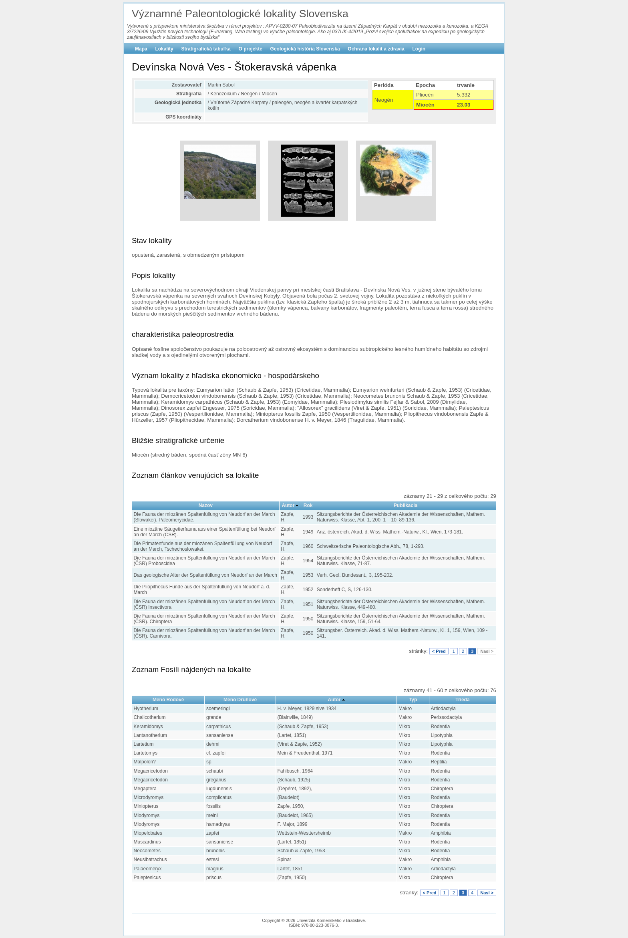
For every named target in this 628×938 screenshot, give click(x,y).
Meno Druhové (240, 699)
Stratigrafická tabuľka (205, 49)
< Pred (439, 651)
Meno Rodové (168, 699)
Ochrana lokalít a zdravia (376, 49)
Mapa (141, 49)
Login (418, 49)
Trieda (462, 699)
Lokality (164, 49)
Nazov (206, 505)
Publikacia (405, 505)
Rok (308, 505)
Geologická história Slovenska (305, 49)
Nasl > (486, 651)
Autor (288, 505)
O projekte (250, 49)
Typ (413, 699)
